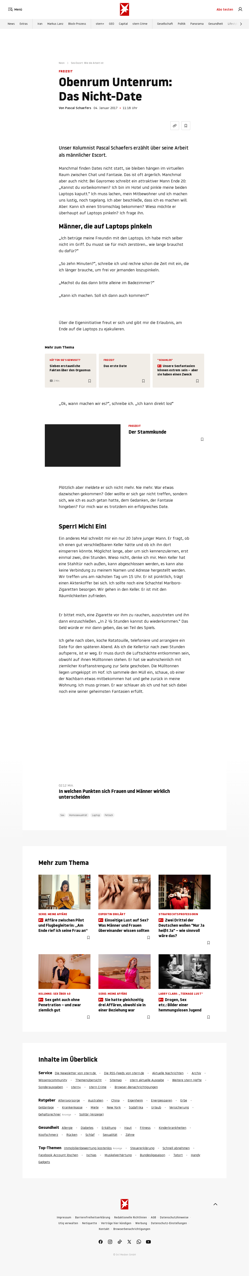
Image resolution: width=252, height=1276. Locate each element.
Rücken (71, 1135)
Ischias (91, 1155)
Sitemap (116, 1080)
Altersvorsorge (69, 1100)
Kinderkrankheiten (172, 1128)
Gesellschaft (165, 24)
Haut (128, 1128)
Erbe (183, 1100)
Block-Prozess (77, 24)
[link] (240, 10)
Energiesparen (161, 1100)
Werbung (141, 1223)
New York (114, 1107)
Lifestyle (233, 24)
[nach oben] (215, 1204)
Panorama (197, 24)
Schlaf (90, 1135)
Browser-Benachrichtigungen (136, 1087)
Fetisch (109, 815)
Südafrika (136, 1107)
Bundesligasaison (152, 1155)
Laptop (96, 815)
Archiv (196, 1073)
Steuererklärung (142, 1148)
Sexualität (110, 1135)
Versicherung (179, 1107)
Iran (39, 24)
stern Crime (139, 24)
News (11, 24)
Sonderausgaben (50, 1087)
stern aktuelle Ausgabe (147, 1080)
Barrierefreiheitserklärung (92, 1217)
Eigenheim (135, 1100)
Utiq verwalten (68, 1223)
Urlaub (156, 1107)
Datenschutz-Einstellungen (169, 1223)
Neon (62, 62)
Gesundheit (215, 24)
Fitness (145, 1128)
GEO (111, 24)
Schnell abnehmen (176, 1148)
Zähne (130, 1135)
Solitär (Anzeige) (91, 1114)
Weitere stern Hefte (187, 1080)
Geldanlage (46, 1107)
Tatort (178, 1155)
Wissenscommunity (52, 1080)
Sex (62, 815)
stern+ (100, 24)
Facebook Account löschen (58, 1155)
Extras (24, 24)
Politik (181, 24)
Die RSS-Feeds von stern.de (124, 1073)
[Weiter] (241, 24)
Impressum (64, 1217)
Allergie (67, 1128)
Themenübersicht (88, 1080)
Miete (95, 1107)
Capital (123, 24)
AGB (153, 1217)
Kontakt (104, 1229)
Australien (95, 1100)
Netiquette (89, 1223)
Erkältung (109, 1128)
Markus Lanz (55, 24)
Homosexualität (78, 815)
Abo (225, 10)
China (115, 1100)
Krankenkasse (72, 1107)
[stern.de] (124, 9)
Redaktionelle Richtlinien (130, 1217)
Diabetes (87, 1128)
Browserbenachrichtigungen (131, 1229)
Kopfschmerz (48, 1135)
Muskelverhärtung (118, 1155)
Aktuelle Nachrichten (167, 1073)
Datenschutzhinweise (174, 1217)
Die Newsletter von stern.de (76, 1073)
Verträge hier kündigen (116, 1223)
